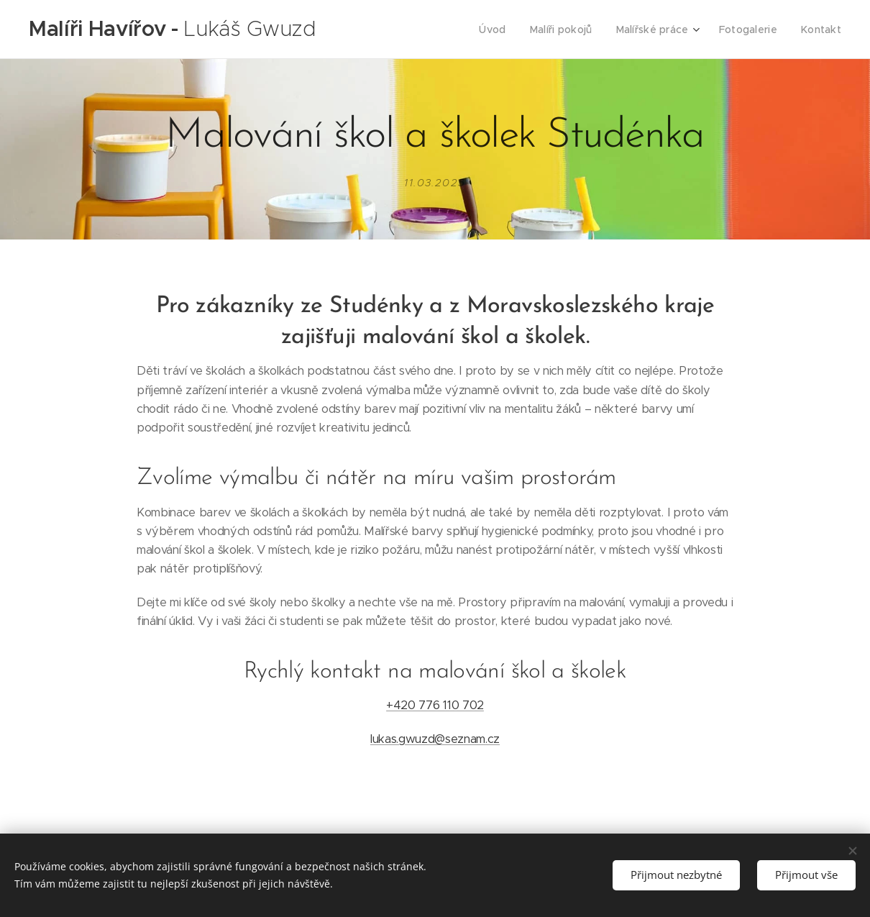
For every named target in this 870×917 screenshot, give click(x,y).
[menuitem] (505, 29)
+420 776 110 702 (435, 705)
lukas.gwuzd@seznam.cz (435, 738)
